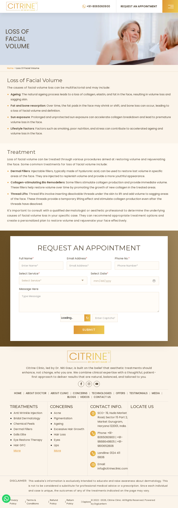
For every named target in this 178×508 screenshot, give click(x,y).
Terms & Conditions (33, 501)
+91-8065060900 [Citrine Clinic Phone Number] (98, 6)
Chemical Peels (24, 424)
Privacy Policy (14, 501)
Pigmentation (63, 418)
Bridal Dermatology (27, 418)
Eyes (57, 440)
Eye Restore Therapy (28, 440)
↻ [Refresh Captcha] (87, 318)
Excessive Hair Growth (69, 429)
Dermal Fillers (23, 429)
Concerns (80, 393)
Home (10, 68)
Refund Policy (54, 501)
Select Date (99, 274)
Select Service (29, 274)
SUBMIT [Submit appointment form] (89, 329)
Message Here (28, 289)
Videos (85, 397)
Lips (56, 445)
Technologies (102, 393)
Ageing (58, 424)
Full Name (26, 258)
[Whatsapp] (6, 498)
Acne (57, 413)
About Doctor (36, 393)
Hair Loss (60, 434)
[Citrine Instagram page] (89, 383)
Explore (87, 501)
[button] (170, 6)
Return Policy (70, 501)
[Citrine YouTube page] (96, 383)
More (17, 451)
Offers (120, 393)
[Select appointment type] (53, 280)
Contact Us (102, 397)
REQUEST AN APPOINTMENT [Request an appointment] (139, 6)
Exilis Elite (20, 434)
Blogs (71, 397)
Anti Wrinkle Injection (28, 413)
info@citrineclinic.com (113, 468)
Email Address (77, 258)
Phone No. (122, 258)
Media (156, 393)
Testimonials (138, 393)
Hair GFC (20, 445)
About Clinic (60, 393)
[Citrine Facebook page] (81, 383)
